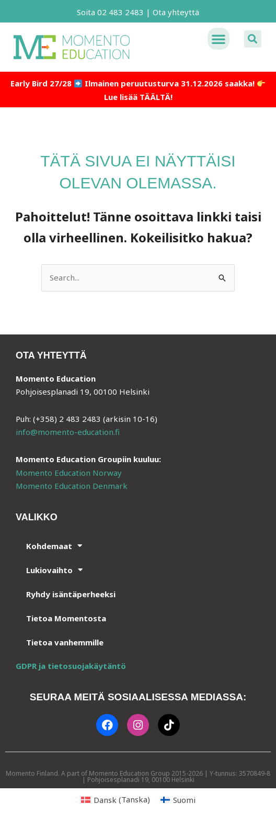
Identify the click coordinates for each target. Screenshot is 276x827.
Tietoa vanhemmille (65, 642)
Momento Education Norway (69, 472)
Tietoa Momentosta (66, 618)
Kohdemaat (54, 546)
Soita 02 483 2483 (110, 12)
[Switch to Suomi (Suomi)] (178, 799)
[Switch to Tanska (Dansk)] (115, 799)
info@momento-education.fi (68, 432)
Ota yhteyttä (176, 12)
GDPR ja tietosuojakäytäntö (71, 666)
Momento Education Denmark (72, 485)
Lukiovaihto (54, 570)
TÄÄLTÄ (155, 97)
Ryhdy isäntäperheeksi (71, 594)
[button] (218, 39)
